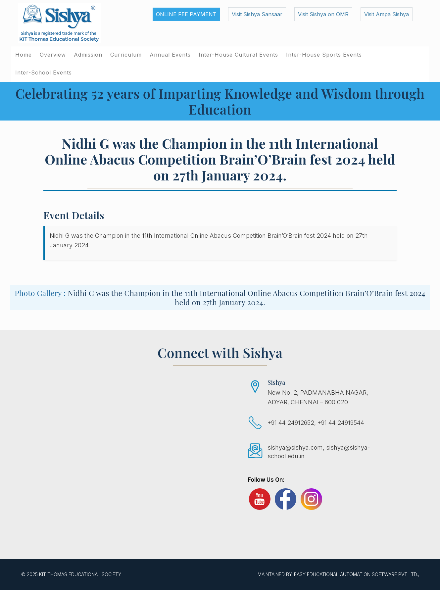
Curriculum (126, 54)
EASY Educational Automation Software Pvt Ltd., (356, 574)
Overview (53, 54)
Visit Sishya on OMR (323, 14)
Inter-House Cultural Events (238, 54)
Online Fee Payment (186, 14)
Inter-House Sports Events (324, 54)
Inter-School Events (43, 72)
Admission (88, 54)
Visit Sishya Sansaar (257, 14)
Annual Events (170, 54)
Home (23, 54)
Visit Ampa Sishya (386, 14)
